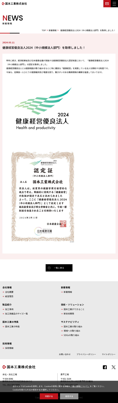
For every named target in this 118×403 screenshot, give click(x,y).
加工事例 (9, 309)
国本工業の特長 (12, 326)
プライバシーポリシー (86, 354)
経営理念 (9, 296)
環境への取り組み (72, 331)
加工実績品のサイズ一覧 (16, 313)
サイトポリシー (109, 354)
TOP (44, 30)
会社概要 (9, 292)
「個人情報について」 (80, 386)
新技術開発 (69, 313)
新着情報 (52, 30)
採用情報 (9, 348)
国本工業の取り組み (73, 326)
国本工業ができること (74, 309)
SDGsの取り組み (71, 335)
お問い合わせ (65, 354)
